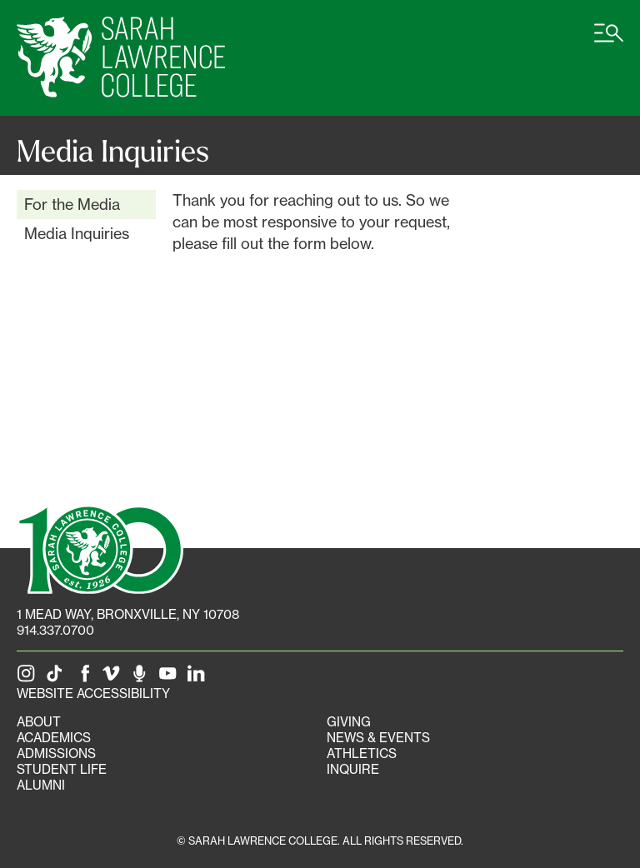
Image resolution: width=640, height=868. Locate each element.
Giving (349, 722)
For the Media (72, 204)
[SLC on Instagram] (29, 678)
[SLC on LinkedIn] (199, 678)
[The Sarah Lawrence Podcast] (142, 678)
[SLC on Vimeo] (114, 678)
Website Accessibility (93, 693)
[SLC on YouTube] (170, 678)
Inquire (353, 769)
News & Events (378, 738)
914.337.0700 (55, 630)
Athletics (362, 753)
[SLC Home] (121, 58)
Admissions (56, 753)
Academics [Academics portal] (54, 738)
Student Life (62, 769)
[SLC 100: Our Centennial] (100, 547)
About (39, 722)
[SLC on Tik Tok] (57, 678)
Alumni (41, 785)
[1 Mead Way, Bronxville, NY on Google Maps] (128, 614)
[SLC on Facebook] (85, 678)
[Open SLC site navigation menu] (608, 41)
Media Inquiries (76, 233)
